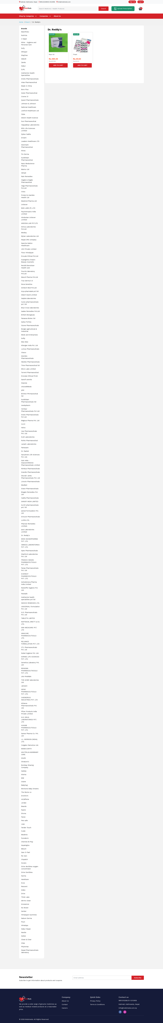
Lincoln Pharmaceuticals (30, 481)
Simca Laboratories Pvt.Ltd (28, 228)
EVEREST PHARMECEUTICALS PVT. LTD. (28, 576)
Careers (65, 1008)
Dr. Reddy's (25, 535)
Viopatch (24, 859)
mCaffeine (25, 799)
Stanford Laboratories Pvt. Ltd (29, 555)
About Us (57, 16)
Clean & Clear (26, 939)
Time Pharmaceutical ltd (30, 365)
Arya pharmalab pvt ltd (29, 291)
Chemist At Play (27, 842)
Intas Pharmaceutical (29, 82)
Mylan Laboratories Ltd (30, 236)
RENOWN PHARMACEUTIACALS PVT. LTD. (29, 670)
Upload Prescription (123, 8)
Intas (23, 943)
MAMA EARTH (26, 749)
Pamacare (24, 448)
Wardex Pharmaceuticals (30, 362)
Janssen (24, 686)
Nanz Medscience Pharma (27, 165)
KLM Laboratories (28, 437)
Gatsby (23, 771)
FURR (23, 831)
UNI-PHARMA (26, 676)
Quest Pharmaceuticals (30, 100)
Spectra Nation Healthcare (26, 244)
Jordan (23, 803)
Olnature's (25, 762)
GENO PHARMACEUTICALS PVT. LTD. (28, 691)
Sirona (23, 813)
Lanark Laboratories (28, 444)
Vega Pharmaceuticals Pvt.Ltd (29, 187)
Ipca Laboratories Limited (27, 531)
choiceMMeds (26, 387)
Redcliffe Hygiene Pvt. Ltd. (29, 589)
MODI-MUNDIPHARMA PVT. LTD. (29, 540)
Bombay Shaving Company (27, 766)
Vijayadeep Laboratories (30, 125)
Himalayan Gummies (29, 915)
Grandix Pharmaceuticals (30, 472)
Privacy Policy (95, 1001)
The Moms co (26, 792)
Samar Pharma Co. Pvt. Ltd (29, 735)
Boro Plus (24, 89)
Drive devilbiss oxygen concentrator (29, 868)
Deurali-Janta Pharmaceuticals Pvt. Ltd (30, 477)
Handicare (25, 879)
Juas (23, 824)
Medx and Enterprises (29, 335)
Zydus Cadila (26, 134)
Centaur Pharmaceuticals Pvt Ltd (30, 410)
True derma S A (27, 281)
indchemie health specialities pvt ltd (28, 598)
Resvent (24, 886)
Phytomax (25, 947)
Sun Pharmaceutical (28, 121)
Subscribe (137, 978)
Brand (27, 22)
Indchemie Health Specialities (28, 74)
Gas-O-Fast (25, 852)
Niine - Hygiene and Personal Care (28, 44)
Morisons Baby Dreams (30, 789)
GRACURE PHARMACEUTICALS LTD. (28, 636)
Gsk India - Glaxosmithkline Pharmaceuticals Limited (30, 463)
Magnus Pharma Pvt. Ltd (30, 420)
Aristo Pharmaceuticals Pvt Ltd (30, 416)
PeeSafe (24, 594)
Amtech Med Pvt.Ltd (28, 288)
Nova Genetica (26, 284)
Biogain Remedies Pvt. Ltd (29, 493)
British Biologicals (28, 315)
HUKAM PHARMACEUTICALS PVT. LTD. (28, 727)
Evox (23, 883)
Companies (44, 16)
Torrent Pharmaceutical (30, 372)
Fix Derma (25, 154)
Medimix (24, 835)
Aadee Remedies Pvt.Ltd (30, 311)
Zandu (23, 62)
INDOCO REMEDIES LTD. (30, 603)
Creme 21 (24, 96)
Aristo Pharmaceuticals (30, 79)
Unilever (24, 204)
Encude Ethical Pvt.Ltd (29, 256)
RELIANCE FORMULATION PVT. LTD (30, 643)
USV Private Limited (28, 249)
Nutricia (24, 35)
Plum (23, 922)
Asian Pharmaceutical (29, 93)
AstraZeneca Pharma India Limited (29, 583)
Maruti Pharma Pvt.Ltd (29, 277)
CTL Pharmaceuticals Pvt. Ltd (29, 648)
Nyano (23, 810)
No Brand (24, 908)
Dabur (23, 66)
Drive (23, 894)
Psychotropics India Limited (28, 213)
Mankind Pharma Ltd (29, 201)
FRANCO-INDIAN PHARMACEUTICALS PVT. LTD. (28, 562)
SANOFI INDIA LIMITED (29, 501)
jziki (22, 390)
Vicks (23, 192)
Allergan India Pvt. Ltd (29, 345)
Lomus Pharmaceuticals (30, 349)
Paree (23, 817)
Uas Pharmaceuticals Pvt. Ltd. (29, 432)
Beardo (24, 806)
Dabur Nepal (26, 929)
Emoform (24, 796)
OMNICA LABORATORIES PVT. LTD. (30, 546)
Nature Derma (26, 918)
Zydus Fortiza (26, 322)
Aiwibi (23, 758)
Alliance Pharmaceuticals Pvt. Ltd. (29, 705)
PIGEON (24, 383)
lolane (23, 782)
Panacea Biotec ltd (28, 318)
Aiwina (23, 774)
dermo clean (26, 901)
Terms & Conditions (97, 1004)
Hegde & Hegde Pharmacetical (27, 181)
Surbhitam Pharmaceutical (27, 159)
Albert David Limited (29, 295)
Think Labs (25, 897)
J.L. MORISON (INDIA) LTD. (29, 740)
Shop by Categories (26, 16)
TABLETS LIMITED (28, 618)
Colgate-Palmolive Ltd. (29, 745)
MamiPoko (25, 32)
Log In (140, 2)
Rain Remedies (26, 176)
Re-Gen (24, 856)
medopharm (25, 405)
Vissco (23, 352)
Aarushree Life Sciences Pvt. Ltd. (30, 456)
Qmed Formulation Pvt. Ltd (30, 512)
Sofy (23, 48)
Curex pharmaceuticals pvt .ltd (29, 303)
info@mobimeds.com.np (128, 1008)
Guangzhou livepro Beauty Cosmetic (28, 261)
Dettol (23, 936)
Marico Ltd (25, 169)
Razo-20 (51, 54)
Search (103, 8)
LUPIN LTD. (25, 520)
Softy (23, 338)
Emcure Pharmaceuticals (30, 517)
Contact (65, 1004)
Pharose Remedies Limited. (28, 525)
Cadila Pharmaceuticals (30, 498)
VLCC (23, 424)
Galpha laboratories (28, 298)
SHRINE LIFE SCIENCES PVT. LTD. (30, 658)
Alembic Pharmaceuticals (27, 357)
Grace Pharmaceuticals (29, 489)
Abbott (23, 59)
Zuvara (23, 863)
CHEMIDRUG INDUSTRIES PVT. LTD (29, 699)
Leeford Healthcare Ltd (30, 111)
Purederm (25, 838)
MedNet (24, 485)
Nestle (23, 932)
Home (21, 22)
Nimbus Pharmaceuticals (30, 469)
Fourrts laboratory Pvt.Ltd (28, 272)
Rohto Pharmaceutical (29, 440)
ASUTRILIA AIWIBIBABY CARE (29, 753)
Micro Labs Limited (28, 369)
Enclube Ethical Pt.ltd (29, 376)
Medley (24, 233)
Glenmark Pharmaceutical (27, 146)
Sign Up (132, 2)
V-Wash (24, 39)
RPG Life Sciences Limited (28, 129)
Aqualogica (25, 845)
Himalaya (24, 925)
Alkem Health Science (29, 118)
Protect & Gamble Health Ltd (28, 196)
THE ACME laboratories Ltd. (30, 681)
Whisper (24, 52)
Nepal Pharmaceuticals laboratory (29, 951)
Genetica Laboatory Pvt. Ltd (30, 664)
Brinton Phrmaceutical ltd (29, 395)
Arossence (25, 904)
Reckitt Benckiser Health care (28, 267)
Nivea (23, 151)
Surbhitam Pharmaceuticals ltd (28, 401)
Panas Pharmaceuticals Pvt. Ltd (29, 569)
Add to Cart (58, 65)
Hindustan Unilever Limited (28, 219)
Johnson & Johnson (28, 104)
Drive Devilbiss (27, 872)
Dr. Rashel (25, 451)
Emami (23, 138)
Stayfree (24, 55)
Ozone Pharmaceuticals (30, 325)
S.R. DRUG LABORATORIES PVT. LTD (29, 719)
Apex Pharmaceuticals (29, 551)
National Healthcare (28, 107)
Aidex (23, 890)
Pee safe (24, 820)
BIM (22, 778)
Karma (23, 876)
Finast (75, 54)
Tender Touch (26, 828)
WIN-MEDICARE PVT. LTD (29, 629)
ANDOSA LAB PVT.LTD (29, 223)
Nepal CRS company (28, 240)
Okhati (23, 173)
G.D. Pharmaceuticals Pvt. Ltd (29, 613)
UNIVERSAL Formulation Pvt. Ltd (30, 608)
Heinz (23, 428)
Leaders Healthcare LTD (30, 141)
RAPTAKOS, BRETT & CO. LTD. (30, 623)
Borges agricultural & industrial (29, 330)
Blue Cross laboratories (30, 308)
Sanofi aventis (26, 380)
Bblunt (23, 849)
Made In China (26, 86)
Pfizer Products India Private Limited (29, 713)
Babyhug (24, 785)
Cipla (23, 114)
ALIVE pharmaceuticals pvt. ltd (30, 506)
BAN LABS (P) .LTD (28, 208)
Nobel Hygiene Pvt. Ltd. (30, 653)
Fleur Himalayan (27, 253)
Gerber (23, 911)
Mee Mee (24, 342)
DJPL (23, 69)
